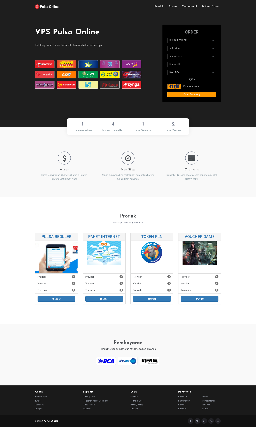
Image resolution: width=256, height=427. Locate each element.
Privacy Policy (136, 405)
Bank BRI (182, 409)
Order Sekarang (192, 94)
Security (134, 409)
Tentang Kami (41, 397)
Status (173, 6)
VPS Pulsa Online (50, 421)
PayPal (205, 397)
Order (56, 299)
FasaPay (206, 405)
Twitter (38, 401)
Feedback (87, 409)
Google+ (38, 409)
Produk (159, 6)
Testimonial (189, 6)
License (134, 397)
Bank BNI (182, 405)
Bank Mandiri (184, 401)
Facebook (39, 405)
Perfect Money (208, 401)
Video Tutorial (89, 405)
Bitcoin (205, 409)
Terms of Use (136, 401)
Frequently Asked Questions (95, 401)
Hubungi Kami (89, 397)
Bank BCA (182, 397)
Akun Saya (210, 6)
